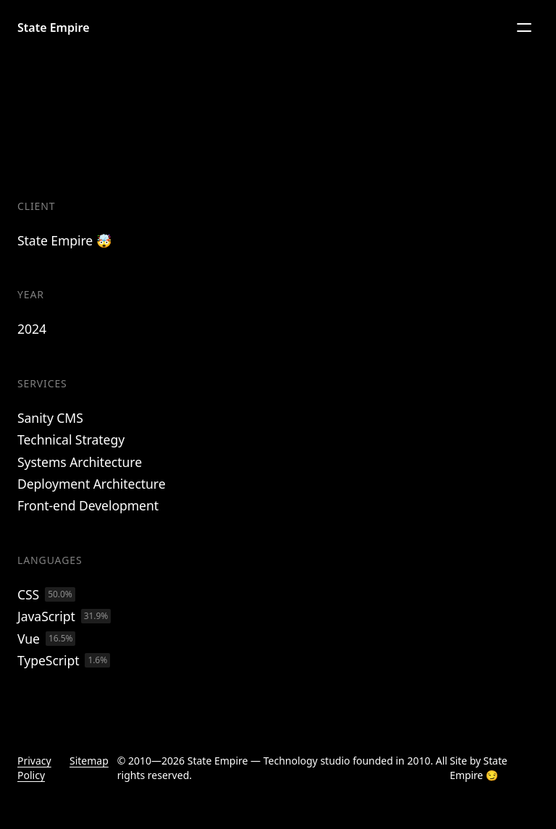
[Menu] (524, 27)
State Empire (53, 27)
